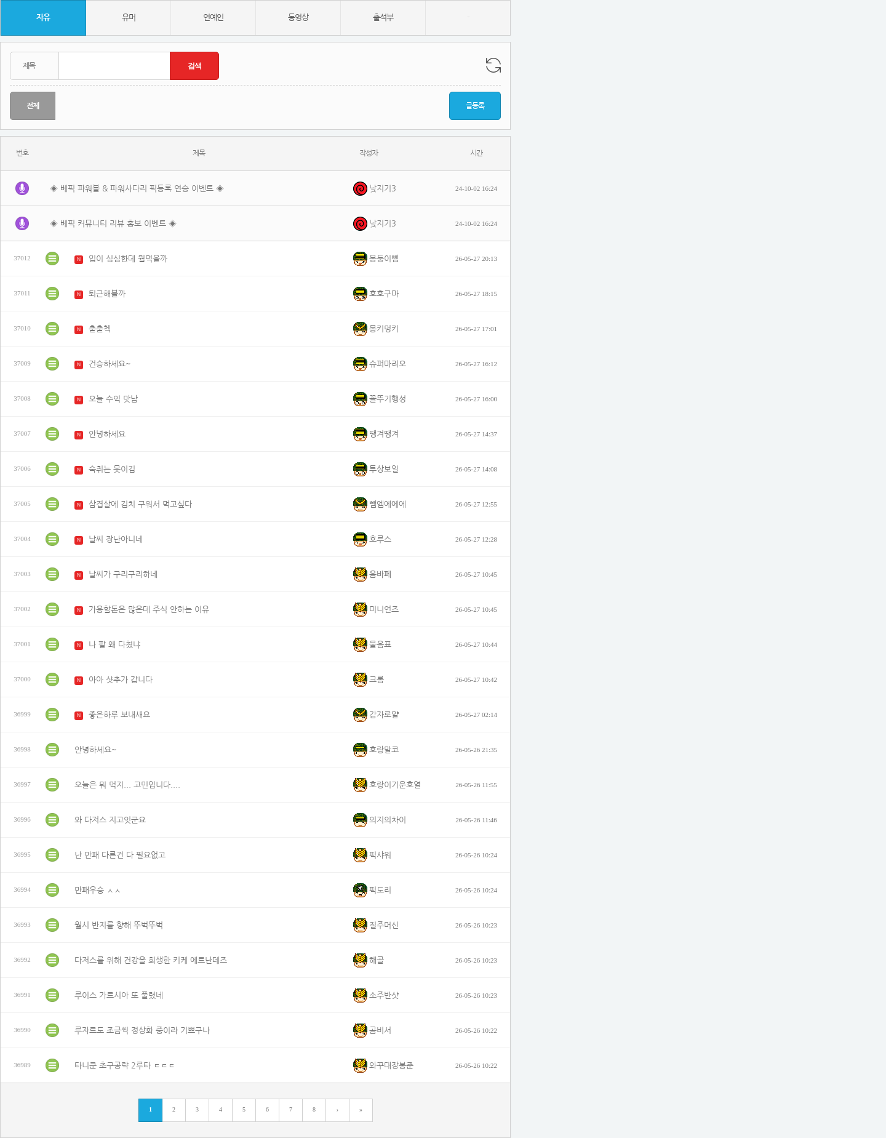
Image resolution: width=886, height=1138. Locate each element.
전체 (32, 106)
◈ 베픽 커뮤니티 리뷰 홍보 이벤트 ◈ (113, 224)
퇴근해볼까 (107, 294)
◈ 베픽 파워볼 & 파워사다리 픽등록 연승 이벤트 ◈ (137, 189)
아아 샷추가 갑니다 (121, 680)
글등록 (475, 106)
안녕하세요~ (95, 750)
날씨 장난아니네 (116, 539)
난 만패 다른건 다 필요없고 (120, 855)
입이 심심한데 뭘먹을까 (128, 259)
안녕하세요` (109, 434)
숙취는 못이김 (112, 469)
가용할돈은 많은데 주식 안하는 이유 (149, 610)
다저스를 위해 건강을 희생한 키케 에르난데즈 (150, 960)
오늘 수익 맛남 (113, 399)
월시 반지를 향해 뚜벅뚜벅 (118, 925)
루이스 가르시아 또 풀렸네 (118, 996)
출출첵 (100, 329)
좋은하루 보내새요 (119, 715)
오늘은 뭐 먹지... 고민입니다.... (127, 785)
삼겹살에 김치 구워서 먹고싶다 (140, 504)
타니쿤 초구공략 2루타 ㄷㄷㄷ (124, 1066)
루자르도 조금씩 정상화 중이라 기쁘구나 (142, 1031)
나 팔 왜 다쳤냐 (114, 645)
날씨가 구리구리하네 (123, 575)
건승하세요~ (110, 364)
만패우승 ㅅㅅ (97, 890)
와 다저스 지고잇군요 (110, 820)
